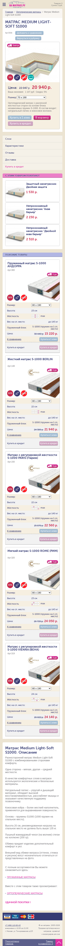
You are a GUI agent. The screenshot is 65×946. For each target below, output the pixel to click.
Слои (8, 139)
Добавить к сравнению (29, 33)
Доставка (10, 159)
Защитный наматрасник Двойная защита (42, 188)
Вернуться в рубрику (28, 38)
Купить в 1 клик (20, 117)
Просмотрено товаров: (12, 942)
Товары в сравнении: (45, 942)
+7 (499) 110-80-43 (13, 925)
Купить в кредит (20, 123)
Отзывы (9, 152)
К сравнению (14, 339)
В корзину (42, 117)
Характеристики (14, 146)
